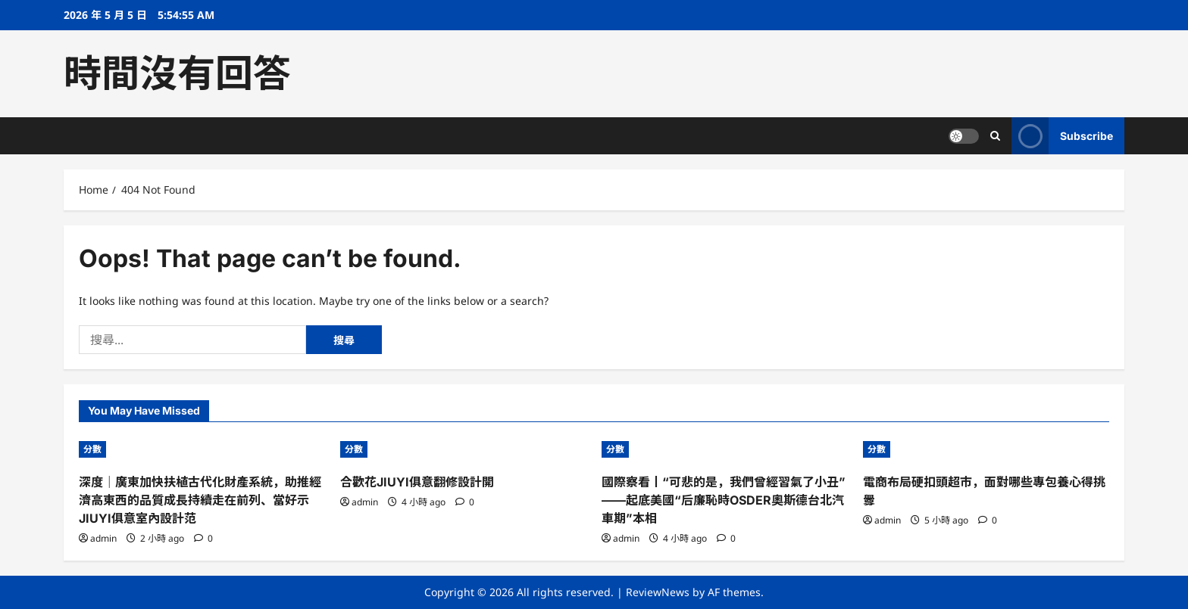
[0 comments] (203, 538)
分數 (92, 449)
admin (103, 538)
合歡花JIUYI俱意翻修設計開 (417, 481)
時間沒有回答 (177, 73)
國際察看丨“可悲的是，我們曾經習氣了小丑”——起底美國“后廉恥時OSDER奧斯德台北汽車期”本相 (724, 500)
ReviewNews (657, 592)
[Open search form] (995, 136)
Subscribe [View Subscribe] (1062, 135)
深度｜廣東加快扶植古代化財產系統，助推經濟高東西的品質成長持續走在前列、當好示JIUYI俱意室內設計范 (200, 500)
